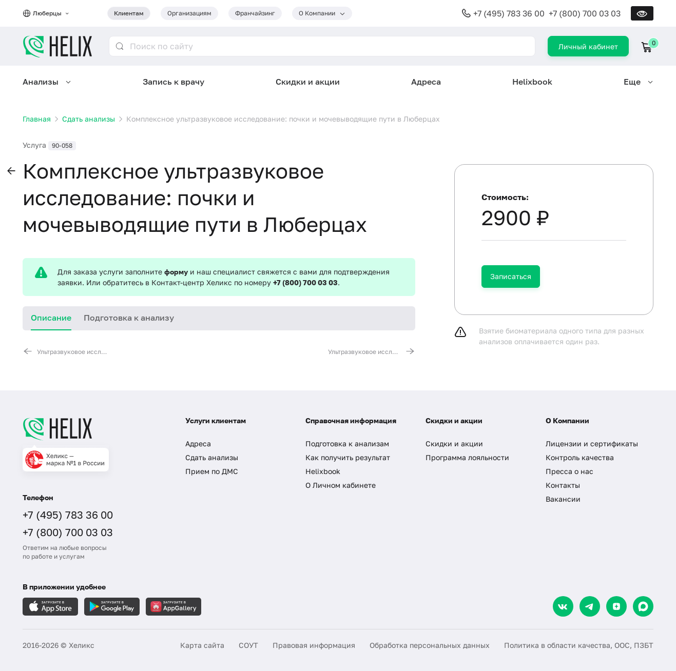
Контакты (563, 485)
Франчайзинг (255, 13)
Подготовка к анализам (347, 443)
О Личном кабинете (340, 485)
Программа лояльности (467, 457)
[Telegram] (590, 606)
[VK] (563, 606)
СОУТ (248, 645)
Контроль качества (580, 457)
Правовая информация (314, 645)
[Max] (643, 606)
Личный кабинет (588, 46)
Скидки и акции (308, 81)
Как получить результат (347, 457)
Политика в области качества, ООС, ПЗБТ (578, 645)
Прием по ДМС (211, 471)
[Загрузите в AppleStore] (50, 607)
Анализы (41, 81)
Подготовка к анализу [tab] (129, 317)
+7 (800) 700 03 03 (585, 13)
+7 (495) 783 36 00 (509, 13)
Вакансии (563, 499)
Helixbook (532, 81)
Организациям (189, 13)
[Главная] (94, 429)
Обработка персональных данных (430, 645)
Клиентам (129, 13)
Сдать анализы (211, 457)
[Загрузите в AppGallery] (173, 607)
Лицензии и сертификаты (592, 443)
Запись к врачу (173, 81)
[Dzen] (616, 606)
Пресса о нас (569, 471)
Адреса (426, 81)
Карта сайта (202, 645)
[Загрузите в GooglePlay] (112, 607)
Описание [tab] (51, 317)
